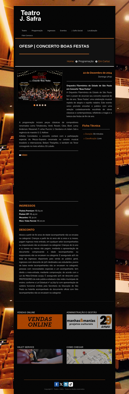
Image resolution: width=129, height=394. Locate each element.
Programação (37, 31)
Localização (92, 31)
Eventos (63, 31)
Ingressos (51, 31)
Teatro (24, 31)
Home (70, 61)
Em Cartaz (104, 61)
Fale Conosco (27, 35)
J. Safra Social (77, 31)
